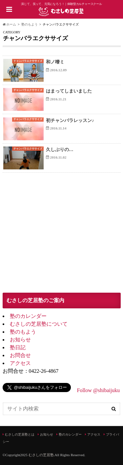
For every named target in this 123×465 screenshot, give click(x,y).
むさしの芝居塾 (41, 455)
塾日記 (18, 347)
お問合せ (20, 355)
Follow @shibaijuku (98, 390)
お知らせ (20, 339)
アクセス (20, 363)
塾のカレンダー (28, 316)
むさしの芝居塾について (39, 324)
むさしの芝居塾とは (19, 434)
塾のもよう (23, 332)
